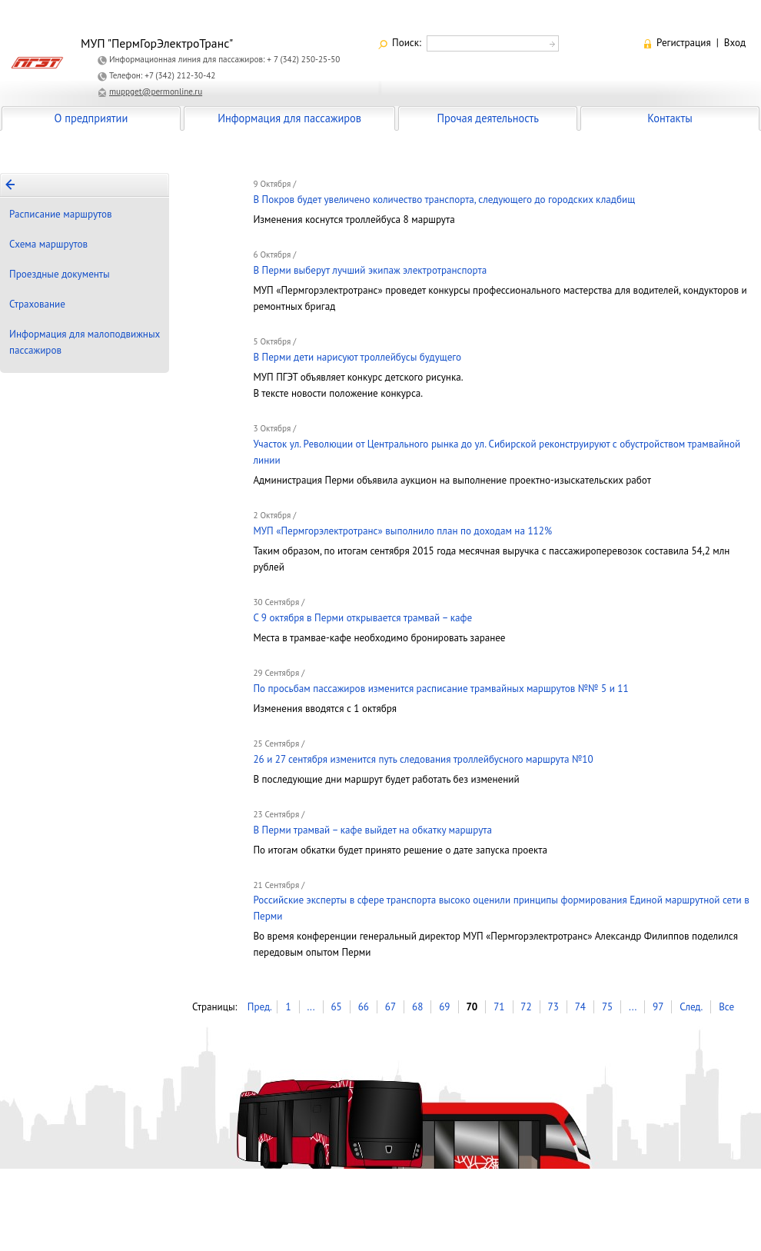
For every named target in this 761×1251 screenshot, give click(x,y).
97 (658, 1006)
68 (417, 1006)
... (310, 1006)
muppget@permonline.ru (155, 91)
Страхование (37, 304)
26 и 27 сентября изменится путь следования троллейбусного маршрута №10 (423, 759)
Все (726, 1006)
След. (691, 1006)
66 (363, 1006)
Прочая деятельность (488, 118)
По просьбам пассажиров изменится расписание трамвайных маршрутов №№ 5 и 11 (440, 688)
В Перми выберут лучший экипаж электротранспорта (370, 270)
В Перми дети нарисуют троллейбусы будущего (357, 357)
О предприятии (91, 118)
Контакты (669, 118)
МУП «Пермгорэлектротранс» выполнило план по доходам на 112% (402, 530)
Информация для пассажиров (289, 118)
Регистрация (683, 42)
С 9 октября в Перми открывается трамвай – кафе (362, 617)
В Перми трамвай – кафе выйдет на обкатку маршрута (372, 830)
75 (607, 1006)
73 (553, 1006)
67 (390, 1006)
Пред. (260, 1006)
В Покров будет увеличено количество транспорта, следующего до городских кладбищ (444, 199)
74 (580, 1006)
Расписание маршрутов (60, 214)
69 (444, 1006)
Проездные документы (59, 274)
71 (498, 1006)
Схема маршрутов (48, 244)
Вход (735, 42)
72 (525, 1006)
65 (336, 1006)
